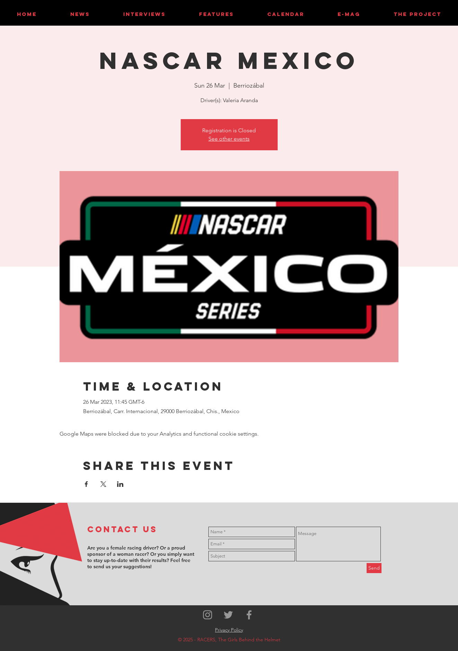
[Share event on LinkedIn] (120, 484)
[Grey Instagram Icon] (207, 615)
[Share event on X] (103, 484)
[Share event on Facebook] (86, 484)
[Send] (374, 568)
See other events (229, 138)
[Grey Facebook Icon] (249, 615)
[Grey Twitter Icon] (228, 615)
